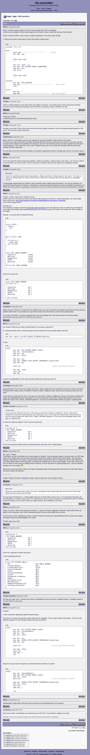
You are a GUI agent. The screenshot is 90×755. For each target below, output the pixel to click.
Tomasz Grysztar (43, 754)
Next (15, 20)
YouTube (59, 754)
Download (34, 751)
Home (38, 8)
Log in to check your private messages (42, 10)
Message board (59, 751)
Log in (56, 10)
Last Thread (72, 730)
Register (49, 8)
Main (15, 16)
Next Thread (80, 730)
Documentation (43, 751)
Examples (51, 751)
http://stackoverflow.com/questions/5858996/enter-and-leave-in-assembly (40, 200)
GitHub (55, 754)
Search (43, 8)
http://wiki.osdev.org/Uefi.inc (36, 208)
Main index (27, 751)
